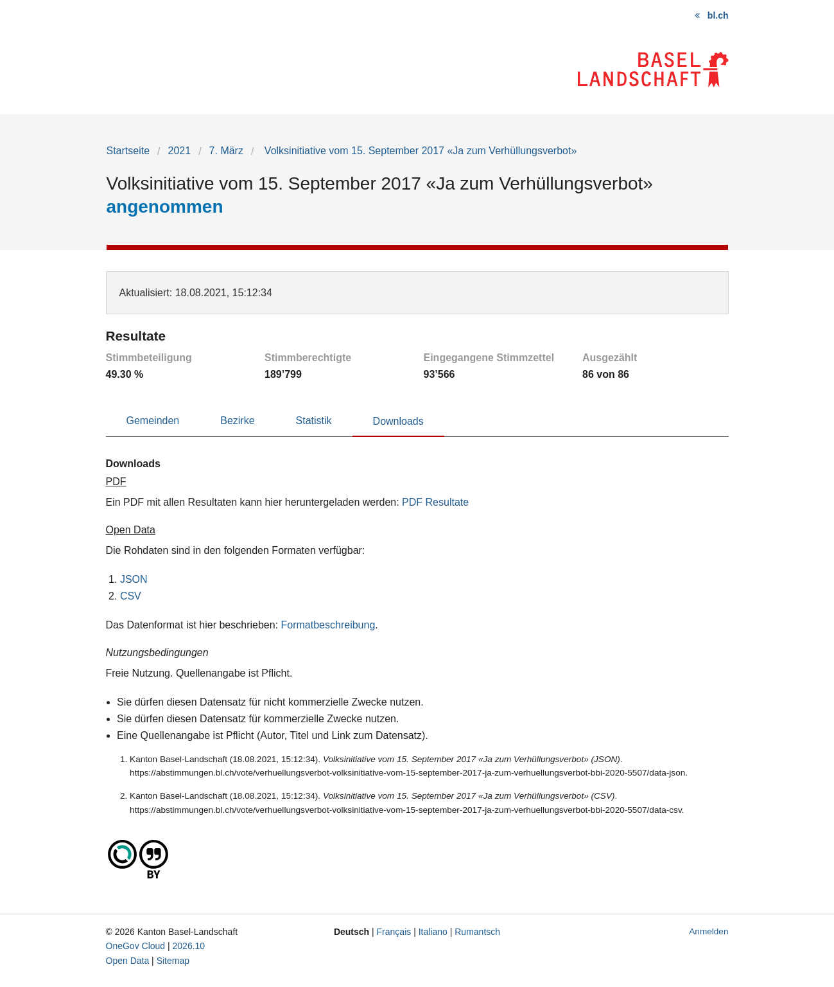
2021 (179, 150)
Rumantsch (477, 932)
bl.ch (718, 15)
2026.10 (189, 946)
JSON (134, 579)
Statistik (314, 420)
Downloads (398, 421)
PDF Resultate (435, 502)
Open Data (128, 961)
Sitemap (173, 961)
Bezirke (237, 420)
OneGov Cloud (136, 946)
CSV (130, 596)
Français (394, 932)
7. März (226, 150)
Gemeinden (153, 420)
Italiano (433, 932)
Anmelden (708, 931)
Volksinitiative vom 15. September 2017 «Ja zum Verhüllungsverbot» (419, 150)
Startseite (128, 150)
